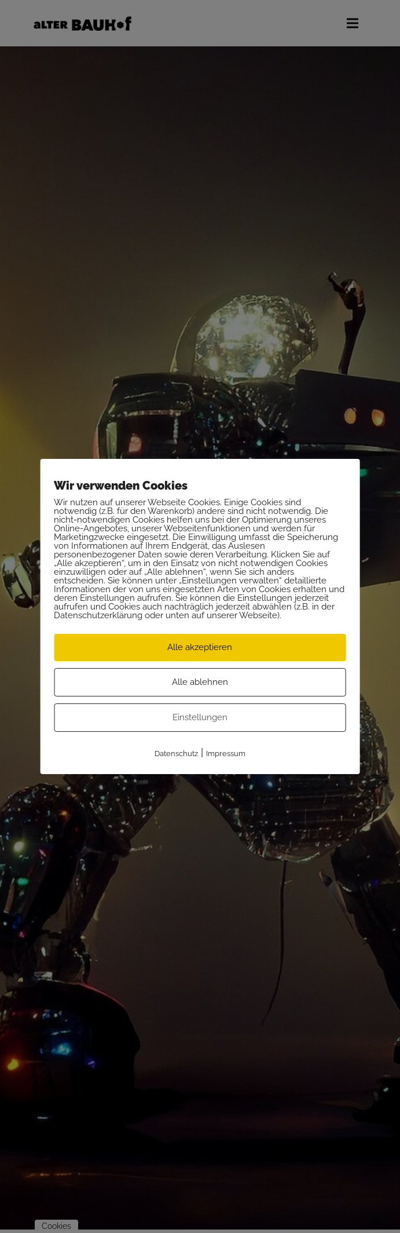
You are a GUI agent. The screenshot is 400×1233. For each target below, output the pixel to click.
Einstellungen (200, 717)
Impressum (225, 753)
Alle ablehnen (200, 682)
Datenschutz (176, 753)
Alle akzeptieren (199, 647)
